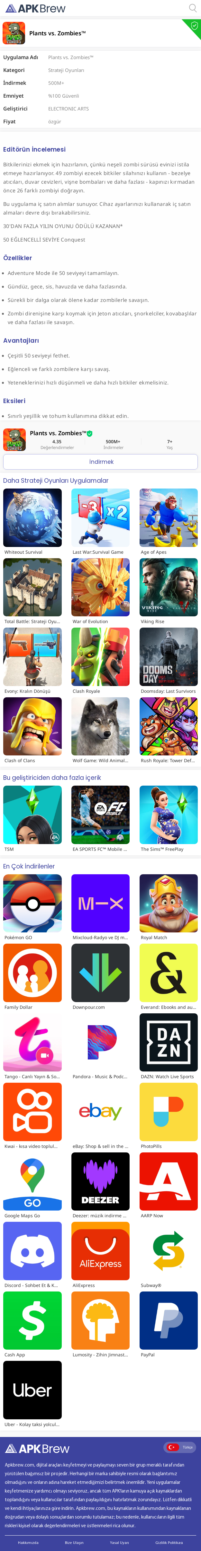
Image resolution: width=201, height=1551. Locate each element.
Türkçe (180, 1447)
